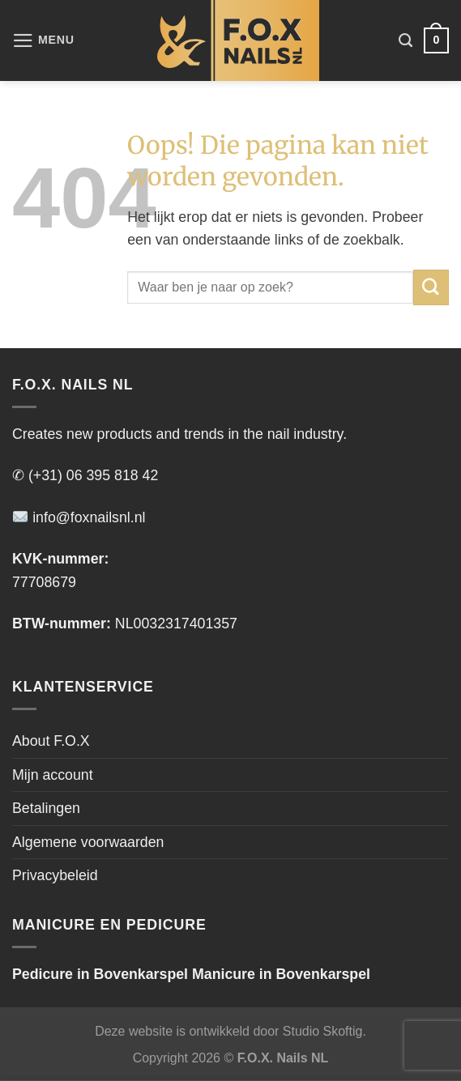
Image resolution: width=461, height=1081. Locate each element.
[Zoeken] (405, 40)
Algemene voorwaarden (88, 842)
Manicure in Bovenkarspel (281, 974)
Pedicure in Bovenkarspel (100, 974)
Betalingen (46, 808)
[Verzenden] (431, 287)
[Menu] (43, 40)
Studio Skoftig (323, 1031)
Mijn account (52, 775)
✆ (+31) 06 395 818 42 (85, 475)
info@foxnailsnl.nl (79, 517)
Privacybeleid (55, 875)
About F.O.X (51, 741)
